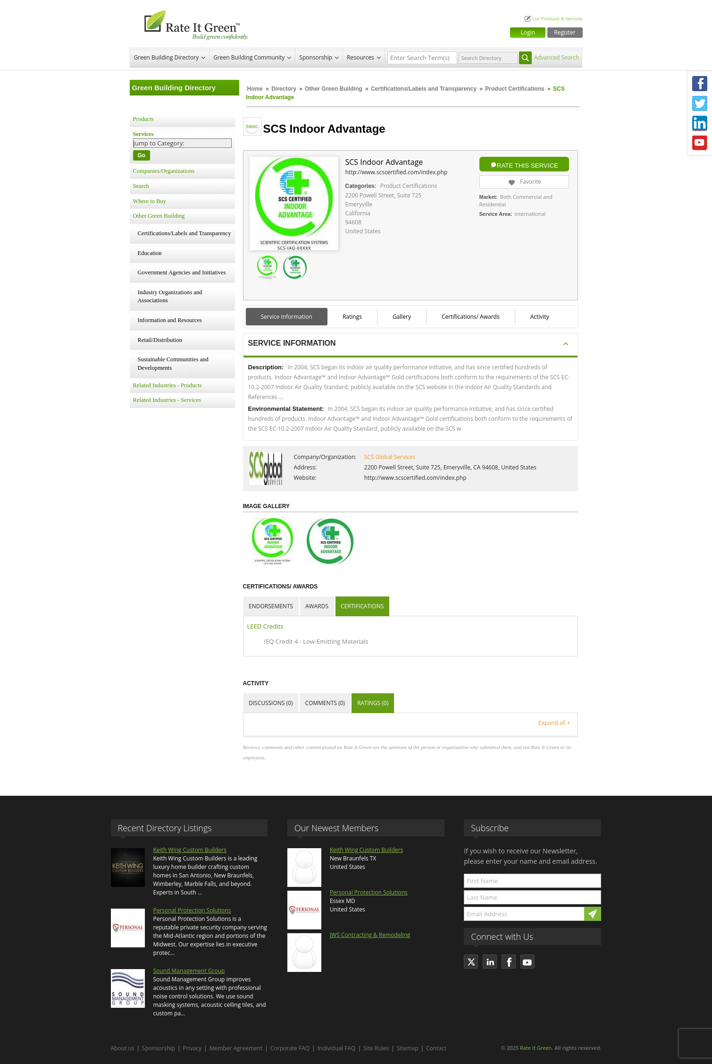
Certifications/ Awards (471, 317)
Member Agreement (236, 1048)
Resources (360, 57)
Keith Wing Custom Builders (189, 850)
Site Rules (376, 1048)
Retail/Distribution (160, 340)
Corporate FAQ (290, 1048)
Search (141, 186)
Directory (283, 88)
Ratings (352, 317)
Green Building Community (249, 57)
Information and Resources (170, 320)
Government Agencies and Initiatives (182, 272)
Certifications (362, 606)
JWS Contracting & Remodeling (370, 935)
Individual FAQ (337, 1048)
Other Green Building (333, 88)
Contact (436, 1048)
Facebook (699, 83)
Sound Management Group (189, 971)
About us (122, 1048)
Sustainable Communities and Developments (173, 363)
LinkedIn (699, 123)
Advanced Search (556, 57)
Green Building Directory (166, 57)
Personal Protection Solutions (192, 910)
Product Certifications (514, 88)
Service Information (286, 317)
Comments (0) (324, 703)
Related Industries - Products (167, 385)
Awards (316, 606)
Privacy (192, 1048)
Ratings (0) (372, 703)
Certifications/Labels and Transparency (424, 88)
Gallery (402, 317)
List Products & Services (557, 19)
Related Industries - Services (167, 400)
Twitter (699, 103)
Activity (539, 317)
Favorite (524, 182)
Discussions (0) (271, 703)
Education (150, 253)
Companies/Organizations (164, 171)
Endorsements (271, 606)
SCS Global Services (389, 457)
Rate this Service (527, 165)
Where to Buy (150, 201)
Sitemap (408, 1048)
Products (143, 119)
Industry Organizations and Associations (170, 296)
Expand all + (554, 723)
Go (142, 155)
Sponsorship (315, 57)
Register (564, 32)
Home (255, 88)
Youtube (699, 143)
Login (528, 32)
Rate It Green (536, 1047)
